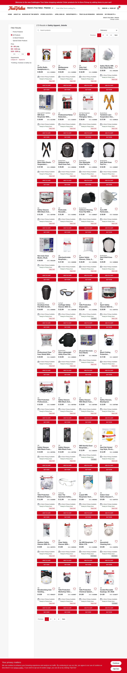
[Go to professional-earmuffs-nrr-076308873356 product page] (67, 116)
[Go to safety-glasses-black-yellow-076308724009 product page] (88, 401)
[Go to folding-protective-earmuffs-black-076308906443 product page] (109, 353)
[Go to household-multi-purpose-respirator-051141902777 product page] (88, 68)
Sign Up (113, 8)
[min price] (14, 54)
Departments (71, 14)
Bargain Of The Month (30, 14)
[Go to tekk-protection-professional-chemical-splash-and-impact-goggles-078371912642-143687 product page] (46, 401)
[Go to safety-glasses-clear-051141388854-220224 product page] (67, 543)
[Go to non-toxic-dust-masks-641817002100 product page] (46, 258)
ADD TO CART (46, 85)
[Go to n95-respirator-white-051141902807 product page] (88, 543)
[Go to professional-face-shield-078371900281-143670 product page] (46, 353)
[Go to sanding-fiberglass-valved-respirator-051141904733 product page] (88, 116)
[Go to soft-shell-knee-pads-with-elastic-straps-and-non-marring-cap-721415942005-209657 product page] (109, 163)
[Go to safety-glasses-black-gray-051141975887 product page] (67, 401)
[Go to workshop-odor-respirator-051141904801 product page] (67, 591)
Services (99, 14)
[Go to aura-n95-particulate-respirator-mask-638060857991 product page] (109, 211)
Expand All (22, 59)
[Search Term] (78, 8)
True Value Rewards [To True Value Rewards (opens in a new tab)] (87, 14)
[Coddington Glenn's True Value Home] (17, 8)
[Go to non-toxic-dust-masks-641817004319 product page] (88, 353)
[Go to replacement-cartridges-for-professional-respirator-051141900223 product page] (67, 211)
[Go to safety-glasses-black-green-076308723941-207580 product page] (109, 401)
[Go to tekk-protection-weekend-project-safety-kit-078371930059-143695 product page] (46, 496)
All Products (16, 35)
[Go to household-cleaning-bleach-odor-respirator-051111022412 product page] (109, 543)
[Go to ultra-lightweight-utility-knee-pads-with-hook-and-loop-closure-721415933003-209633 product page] (67, 353)
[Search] (98, 8)
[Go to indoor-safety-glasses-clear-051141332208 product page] (88, 258)
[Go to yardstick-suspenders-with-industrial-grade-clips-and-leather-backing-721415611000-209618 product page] (109, 116)
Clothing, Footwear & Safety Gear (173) (24, 63)
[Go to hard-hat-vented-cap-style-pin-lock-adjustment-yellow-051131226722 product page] (109, 448)
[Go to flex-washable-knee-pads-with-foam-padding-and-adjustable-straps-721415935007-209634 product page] (88, 163)
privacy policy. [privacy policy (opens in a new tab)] (19, 668)
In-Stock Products (18, 37)
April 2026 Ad (59, 14)
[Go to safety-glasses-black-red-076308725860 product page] (46, 211)
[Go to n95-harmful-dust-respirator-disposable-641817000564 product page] (88, 448)
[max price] (22, 54)
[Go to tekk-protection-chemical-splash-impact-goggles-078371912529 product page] (88, 591)
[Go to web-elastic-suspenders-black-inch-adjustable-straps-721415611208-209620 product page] (46, 163)
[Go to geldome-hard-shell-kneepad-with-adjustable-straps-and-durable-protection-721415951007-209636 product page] (67, 163)
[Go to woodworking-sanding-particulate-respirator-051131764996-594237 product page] (46, 591)
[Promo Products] (11, 31)
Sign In (104, 8)
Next (116, 35)
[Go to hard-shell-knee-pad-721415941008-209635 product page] (109, 258)
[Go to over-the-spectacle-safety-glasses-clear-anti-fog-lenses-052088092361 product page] (67, 496)
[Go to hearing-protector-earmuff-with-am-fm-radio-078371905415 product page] (46, 68)
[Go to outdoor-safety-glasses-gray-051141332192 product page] (46, 543)
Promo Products (18, 31)
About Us (17, 14)
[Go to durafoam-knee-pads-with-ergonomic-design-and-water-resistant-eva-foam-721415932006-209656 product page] (46, 306)
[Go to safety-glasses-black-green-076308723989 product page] (46, 448)
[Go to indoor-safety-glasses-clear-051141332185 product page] (109, 496)
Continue (116, 663)
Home (10, 14)
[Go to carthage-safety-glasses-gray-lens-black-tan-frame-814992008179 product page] (67, 306)
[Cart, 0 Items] (118, 8)
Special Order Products (20, 40)
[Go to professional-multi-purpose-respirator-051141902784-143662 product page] (67, 68)
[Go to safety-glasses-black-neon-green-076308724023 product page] (67, 448)
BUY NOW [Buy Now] (46, 89)
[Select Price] (28, 54)
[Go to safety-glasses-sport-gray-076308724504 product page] (109, 306)
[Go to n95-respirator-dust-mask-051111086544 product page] (88, 496)
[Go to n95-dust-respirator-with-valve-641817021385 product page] (46, 116)
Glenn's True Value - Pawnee (40, 8)
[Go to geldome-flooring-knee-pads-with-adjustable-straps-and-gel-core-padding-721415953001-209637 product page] (88, 211)
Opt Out (116, 669)
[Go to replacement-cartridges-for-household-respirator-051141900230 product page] (67, 258)
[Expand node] (11, 62)
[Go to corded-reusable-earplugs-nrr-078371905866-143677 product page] (109, 591)
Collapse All (14, 59)
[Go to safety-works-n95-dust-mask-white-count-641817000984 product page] (109, 68)
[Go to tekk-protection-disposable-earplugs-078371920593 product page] (88, 306)
